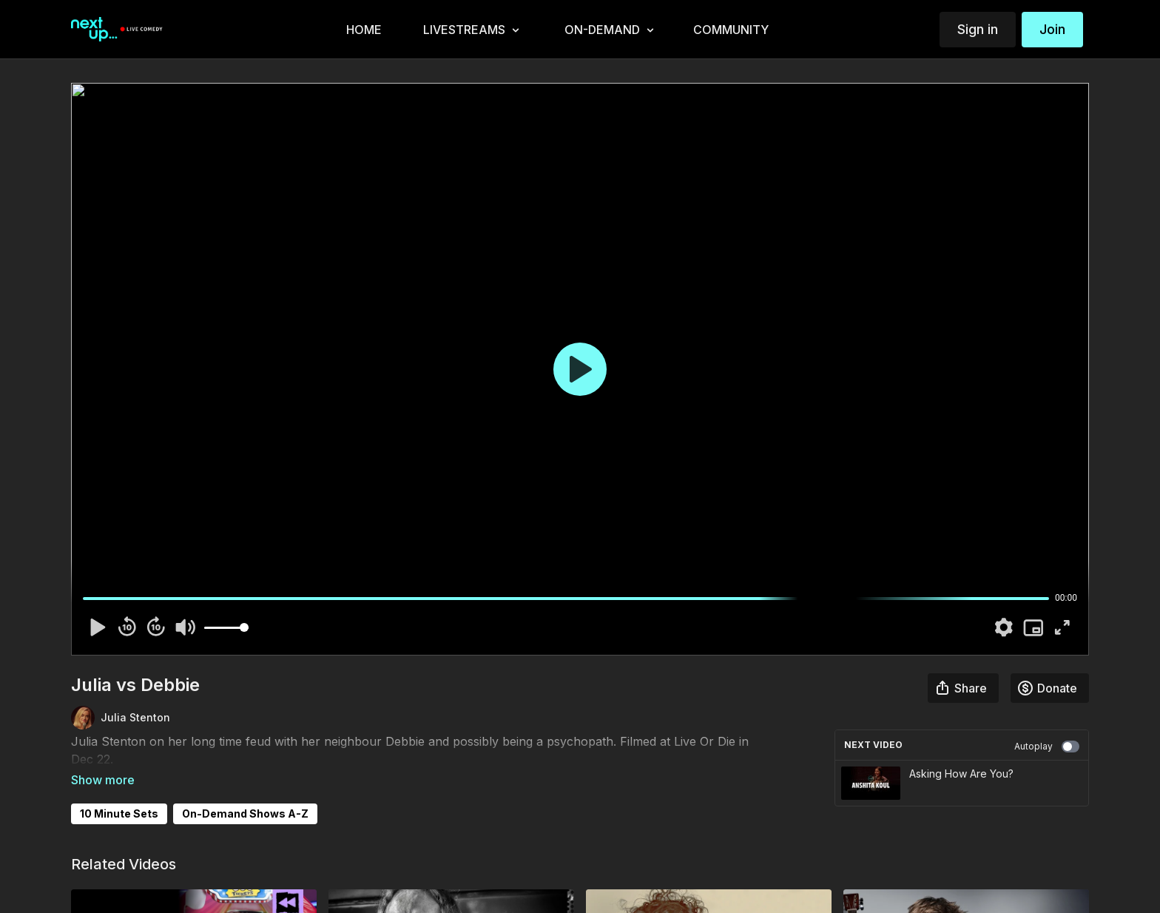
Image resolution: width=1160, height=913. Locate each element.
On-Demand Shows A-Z (245, 792)
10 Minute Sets (119, 792)
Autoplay (1046, 746)
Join (1052, 29)
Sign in (977, 29)
